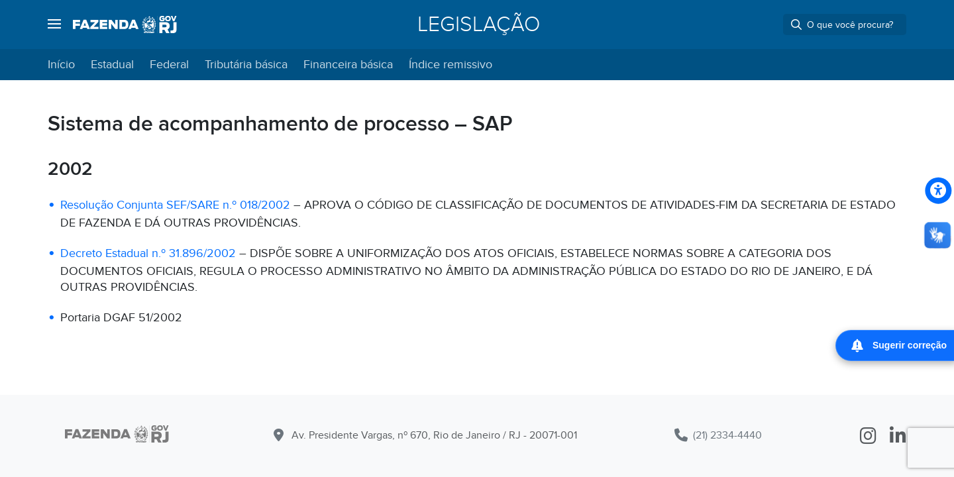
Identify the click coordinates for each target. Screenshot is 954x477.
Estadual (112, 65)
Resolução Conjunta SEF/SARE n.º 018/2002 (175, 205)
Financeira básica (348, 65)
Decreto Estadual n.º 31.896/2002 (148, 253)
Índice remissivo (450, 65)
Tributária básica (246, 65)
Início (61, 65)
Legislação (478, 24)
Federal (169, 65)
